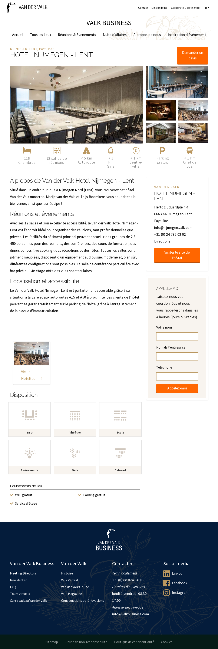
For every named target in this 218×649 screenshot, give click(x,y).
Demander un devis (192, 55)
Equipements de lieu (26, 486)
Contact (143, 8)
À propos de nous (147, 34)
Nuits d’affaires (115, 34)
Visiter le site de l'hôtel (177, 255)
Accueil (17, 34)
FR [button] (205, 8)
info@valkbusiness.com (130, 614)
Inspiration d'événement (187, 34)
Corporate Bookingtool (185, 8)
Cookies (166, 642)
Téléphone (164, 367)
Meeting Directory (23, 573)
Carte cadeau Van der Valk (28, 600)
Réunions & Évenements (77, 34)
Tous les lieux (40, 34)
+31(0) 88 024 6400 (127, 580)
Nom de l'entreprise (170, 347)
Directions (162, 241)
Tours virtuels (20, 594)
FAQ (13, 587)
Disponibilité (160, 8)
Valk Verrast (70, 580)
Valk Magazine (71, 594)
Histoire (67, 573)
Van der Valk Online (75, 587)
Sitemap (52, 642)
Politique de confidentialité (134, 642)
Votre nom (164, 327)
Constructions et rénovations (82, 600)
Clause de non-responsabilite (86, 642)
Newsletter (18, 580)
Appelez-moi (177, 388)
